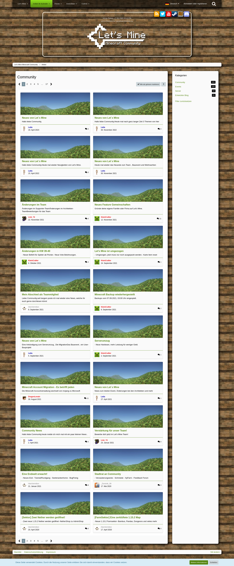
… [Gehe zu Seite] (42, 84)
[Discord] (186, 13)
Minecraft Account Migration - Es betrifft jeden (48, 387)
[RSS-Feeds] (156, 14)
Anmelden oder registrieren (195, 4)
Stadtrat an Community (108, 474)
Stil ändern (215, 552)
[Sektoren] (180, 14)
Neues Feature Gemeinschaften (112, 204)
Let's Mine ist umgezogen (109, 251)
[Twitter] (162, 14)
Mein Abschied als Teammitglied (40, 294)
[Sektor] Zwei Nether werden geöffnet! (43, 517)
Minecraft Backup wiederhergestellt (115, 294)
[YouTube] (168, 14)
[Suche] (213, 3)
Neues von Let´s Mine (34, 118)
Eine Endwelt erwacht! (34, 474)
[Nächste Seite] (51, 84)
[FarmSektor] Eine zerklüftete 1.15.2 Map (118, 517)
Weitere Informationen (199, 562)
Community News (32, 430)
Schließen (213, 562)
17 (47, 84)
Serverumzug (102, 340)
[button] (172, 3)
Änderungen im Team (34, 204)
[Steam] (174, 14)
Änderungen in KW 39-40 (36, 251)
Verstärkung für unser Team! (111, 430)
